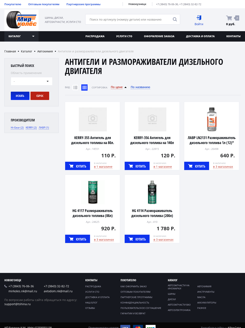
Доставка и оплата (200, 36)
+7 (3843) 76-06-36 (167, 4)
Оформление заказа (159, 36)
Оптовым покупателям (43, 4)
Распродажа (95, 36)
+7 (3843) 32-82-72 (190, 4)
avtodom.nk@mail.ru (58, 291)
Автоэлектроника (179, 310)
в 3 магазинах (223, 167)
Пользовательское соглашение (141, 308)
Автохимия (45, 51)
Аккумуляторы (206, 302)
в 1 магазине (103, 167)
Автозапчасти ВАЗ (179, 304)
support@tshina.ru (17, 304)
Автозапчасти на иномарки (178, 287)
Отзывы (90, 308)
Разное (201, 308)
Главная (10, 51)
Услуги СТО (124, 36)
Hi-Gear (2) (17, 127)
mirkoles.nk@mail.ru (23, 291)
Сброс (39, 96)
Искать (20, 96)
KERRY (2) (31, 127)
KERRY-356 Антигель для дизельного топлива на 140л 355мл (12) (152, 142)
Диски (172, 299)
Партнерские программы (83, 4)
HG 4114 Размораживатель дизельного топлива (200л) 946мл (152, 215)
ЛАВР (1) (44, 127)
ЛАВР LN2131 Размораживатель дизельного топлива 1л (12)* (212, 140)
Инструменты (205, 291)
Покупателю (12, 4)
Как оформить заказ (133, 286)
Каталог (26, 51)
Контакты (91, 280)
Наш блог (91, 302)
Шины (171, 293)
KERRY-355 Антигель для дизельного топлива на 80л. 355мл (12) (92, 142)
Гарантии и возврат (133, 313)
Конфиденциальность (135, 302)
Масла (201, 297)
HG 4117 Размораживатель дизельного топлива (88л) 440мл (92, 215)
